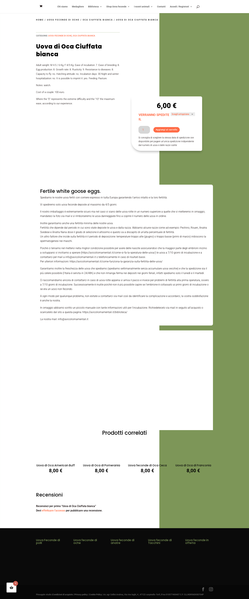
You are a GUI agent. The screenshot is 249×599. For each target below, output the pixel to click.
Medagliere (78, 7)
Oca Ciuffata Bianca (98, 20)
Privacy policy (81, 594)
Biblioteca (93, 7)
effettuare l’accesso (53, 510)
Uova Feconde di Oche (63, 20)
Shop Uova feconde (116, 7)
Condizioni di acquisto (62, 594)
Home (40, 20)
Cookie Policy (95, 594)
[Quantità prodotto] (144, 129)
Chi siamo (62, 7)
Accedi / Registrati (179, 7)
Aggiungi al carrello (166, 129)
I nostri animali (142, 7)
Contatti (161, 7)
